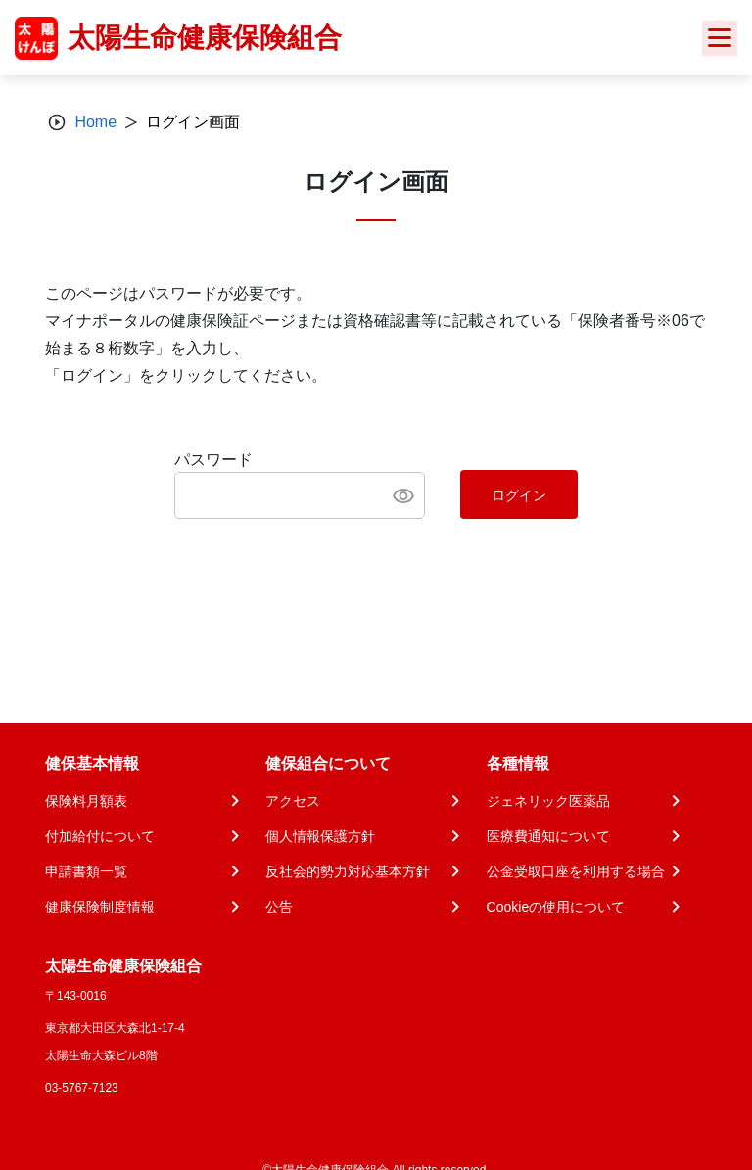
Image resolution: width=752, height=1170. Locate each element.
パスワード (213, 459)
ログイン (519, 495)
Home (95, 122)
